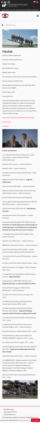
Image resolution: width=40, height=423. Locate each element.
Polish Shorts (6, 122)
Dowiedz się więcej (24, 420)
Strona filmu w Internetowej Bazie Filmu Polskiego (18, 117)
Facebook (5, 126)
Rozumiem (35, 420)
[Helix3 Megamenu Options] (38, 15)
